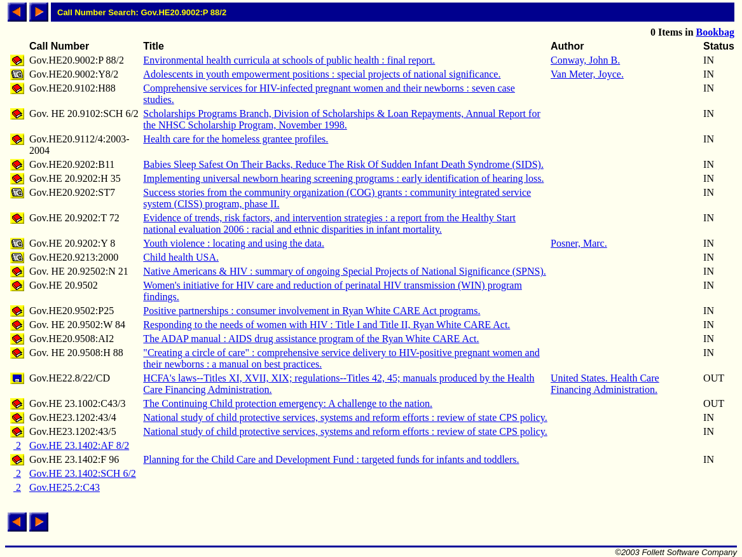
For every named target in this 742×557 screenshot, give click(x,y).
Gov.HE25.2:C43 (64, 487)
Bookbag (715, 32)
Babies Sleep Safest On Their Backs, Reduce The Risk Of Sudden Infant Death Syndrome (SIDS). (343, 164)
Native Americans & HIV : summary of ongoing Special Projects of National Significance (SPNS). (344, 271)
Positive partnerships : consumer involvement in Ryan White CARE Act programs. (311, 310)
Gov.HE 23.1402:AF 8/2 (79, 445)
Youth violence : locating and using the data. (233, 243)
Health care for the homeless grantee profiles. (235, 139)
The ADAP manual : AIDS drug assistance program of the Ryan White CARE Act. (311, 338)
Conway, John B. (585, 60)
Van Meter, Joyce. (587, 74)
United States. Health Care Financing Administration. (605, 384)
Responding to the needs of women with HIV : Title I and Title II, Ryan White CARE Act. (326, 324)
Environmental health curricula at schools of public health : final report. (289, 60)
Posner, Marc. (579, 243)
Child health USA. (181, 257)
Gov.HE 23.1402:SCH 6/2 (82, 473)
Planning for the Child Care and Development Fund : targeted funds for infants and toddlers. (331, 459)
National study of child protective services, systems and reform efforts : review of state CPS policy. (345, 417)
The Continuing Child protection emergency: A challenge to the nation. (287, 403)
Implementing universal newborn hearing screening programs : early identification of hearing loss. (343, 178)
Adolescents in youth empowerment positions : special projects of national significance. (321, 74)
